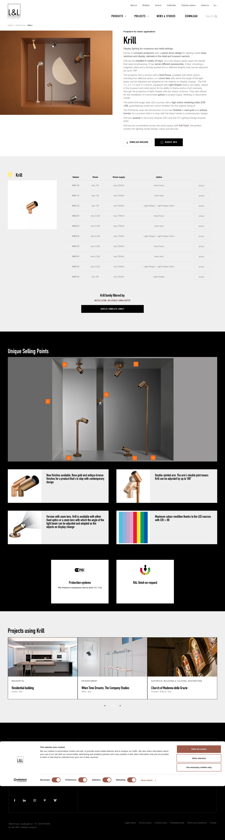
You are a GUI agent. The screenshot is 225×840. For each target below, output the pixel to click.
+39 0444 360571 (56, 780)
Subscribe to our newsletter (178, 744)
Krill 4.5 (75, 277)
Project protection (173, 753)
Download (191, 15)
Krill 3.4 (75, 257)
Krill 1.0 (75, 186)
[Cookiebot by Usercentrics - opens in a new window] (20, 834)
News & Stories (166, 15)
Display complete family (112, 309)
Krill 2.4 (75, 226)
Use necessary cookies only (199, 821)
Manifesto (146, 5)
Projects (139, 15)
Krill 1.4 (75, 196)
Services (158, 5)
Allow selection (199, 812)
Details (201, 185)
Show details (147, 834)
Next (120, 705)
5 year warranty (172, 748)
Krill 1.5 (75, 206)
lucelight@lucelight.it (57, 782)
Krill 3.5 (75, 267)
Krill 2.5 (75, 236)
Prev (105, 705)
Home (10, 25)
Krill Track (184, 126)
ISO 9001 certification (174, 758)
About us (133, 5)
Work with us (129, 772)
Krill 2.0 (75, 216)
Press (93, 762)
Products (117, 15)
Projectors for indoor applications (139, 32)
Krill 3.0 (75, 246)
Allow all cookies (199, 803)
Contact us (205, 5)
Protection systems (188, 5)
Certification (171, 5)
